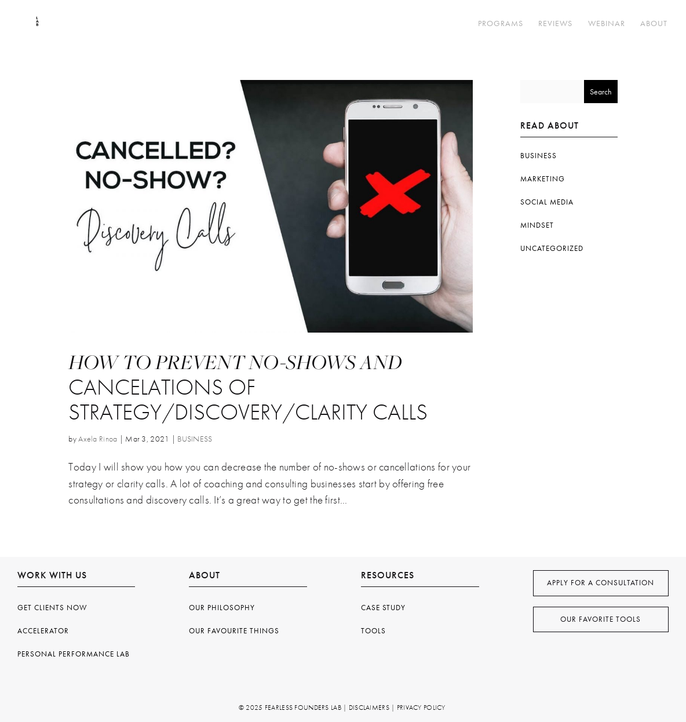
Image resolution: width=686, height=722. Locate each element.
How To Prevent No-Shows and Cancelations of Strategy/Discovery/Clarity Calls (248, 387)
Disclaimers (369, 707)
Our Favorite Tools (600, 619)
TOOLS (373, 631)
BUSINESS (194, 438)
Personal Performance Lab (73, 654)
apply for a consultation (600, 583)
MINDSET (537, 225)
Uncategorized (551, 248)
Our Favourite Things (234, 631)
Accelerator (43, 631)
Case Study (383, 607)
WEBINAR (606, 23)
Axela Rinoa (97, 438)
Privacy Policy (421, 707)
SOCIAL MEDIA (547, 202)
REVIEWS (555, 23)
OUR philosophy (222, 607)
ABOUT (653, 23)
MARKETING (542, 179)
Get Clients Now (52, 607)
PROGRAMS (500, 23)
